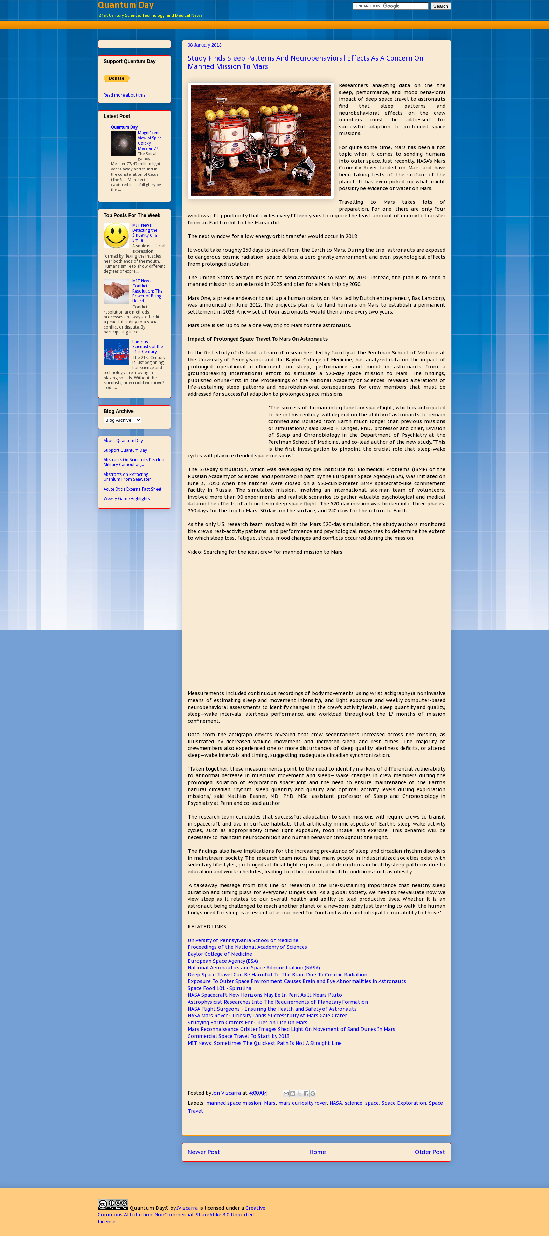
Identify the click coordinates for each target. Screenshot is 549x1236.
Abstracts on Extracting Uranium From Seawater (127, 477)
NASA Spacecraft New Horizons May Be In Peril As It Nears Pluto (265, 995)
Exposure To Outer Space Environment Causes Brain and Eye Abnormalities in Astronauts (297, 981)
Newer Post (204, 1152)
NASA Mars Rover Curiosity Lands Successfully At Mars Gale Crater (267, 1015)
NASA (335, 1103)
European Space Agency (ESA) (223, 961)
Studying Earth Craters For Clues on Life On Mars (247, 1022)
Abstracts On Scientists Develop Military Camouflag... (134, 462)
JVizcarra (187, 1208)
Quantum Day (126, 4)
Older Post (430, 1152)
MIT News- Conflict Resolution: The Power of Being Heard (147, 291)
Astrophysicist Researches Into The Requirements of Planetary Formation (278, 1002)
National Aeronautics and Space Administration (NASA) (254, 967)
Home (318, 1152)
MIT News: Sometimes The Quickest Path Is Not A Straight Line (265, 1043)
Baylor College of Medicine (220, 954)
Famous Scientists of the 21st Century (147, 346)
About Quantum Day (123, 440)
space (372, 1103)
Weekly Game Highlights (127, 498)
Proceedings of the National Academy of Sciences (247, 947)
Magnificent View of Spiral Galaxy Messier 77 (150, 140)
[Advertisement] (274, 24)
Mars (270, 1103)
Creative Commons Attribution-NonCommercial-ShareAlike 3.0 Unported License (181, 1215)
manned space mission (233, 1103)
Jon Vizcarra (227, 1093)
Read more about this (124, 95)
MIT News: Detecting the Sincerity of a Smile (145, 233)
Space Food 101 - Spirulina (219, 988)
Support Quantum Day (125, 450)
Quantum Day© (149, 1208)
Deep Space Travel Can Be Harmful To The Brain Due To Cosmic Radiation (277, 974)
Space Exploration (404, 1103)
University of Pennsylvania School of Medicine (243, 940)
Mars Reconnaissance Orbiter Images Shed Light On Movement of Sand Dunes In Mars (291, 1029)
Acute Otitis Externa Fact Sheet (132, 489)
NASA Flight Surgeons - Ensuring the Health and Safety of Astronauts (272, 1009)
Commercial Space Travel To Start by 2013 (239, 1036)
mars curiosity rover (302, 1103)
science (353, 1103)
